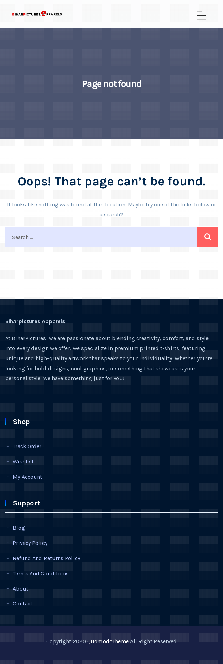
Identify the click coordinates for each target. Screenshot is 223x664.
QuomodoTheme (108, 641)
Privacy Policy (30, 543)
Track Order (27, 446)
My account (27, 476)
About (20, 588)
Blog (19, 527)
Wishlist (23, 461)
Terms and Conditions (41, 573)
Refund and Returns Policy (46, 558)
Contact (22, 603)
